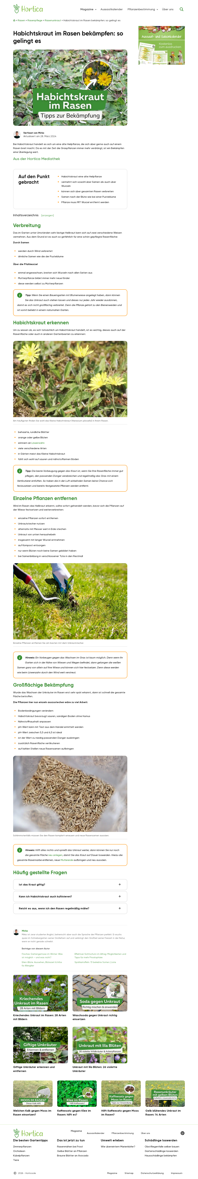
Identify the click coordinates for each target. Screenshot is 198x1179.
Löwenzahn (38, 442)
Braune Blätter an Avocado (72, 1155)
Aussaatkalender (112, 9)
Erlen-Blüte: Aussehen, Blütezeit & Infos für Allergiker (42, 964)
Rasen (21, 20)
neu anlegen (55, 855)
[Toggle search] (181, 9)
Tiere (16, 1160)
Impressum (176, 1173)
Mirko (25, 930)
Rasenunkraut (53, 20)
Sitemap (129, 1173)
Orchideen (19, 1151)
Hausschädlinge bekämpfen (161, 1155)
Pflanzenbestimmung (141, 9)
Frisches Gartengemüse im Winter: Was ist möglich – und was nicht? (42, 956)
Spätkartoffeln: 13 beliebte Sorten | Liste (95, 962)
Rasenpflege (35, 20)
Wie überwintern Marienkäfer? (118, 1146)
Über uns (167, 9)
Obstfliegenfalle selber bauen (162, 1146)
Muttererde (66, 860)
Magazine (112, 1173)
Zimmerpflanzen (22, 1146)
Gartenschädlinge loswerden (161, 1151)
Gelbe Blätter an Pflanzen (72, 1151)
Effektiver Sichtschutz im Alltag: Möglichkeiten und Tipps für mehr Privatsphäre (100, 956)
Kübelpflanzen (21, 1155)
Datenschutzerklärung (152, 1173)
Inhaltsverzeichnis (33, 215)
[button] (95, 9)
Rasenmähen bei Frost (70, 1146)
